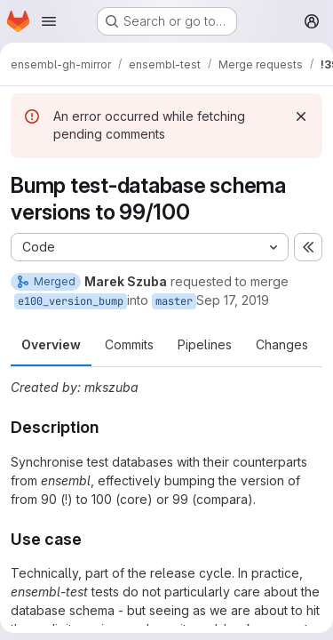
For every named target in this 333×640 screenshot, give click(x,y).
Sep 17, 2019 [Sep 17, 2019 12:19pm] (232, 300)
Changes (282, 344)
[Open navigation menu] (49, 21)
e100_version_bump (70, 301)
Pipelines (205, 344)
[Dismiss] (301, 116)
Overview (51, 344)
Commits (129, 344)
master (174, 301)
